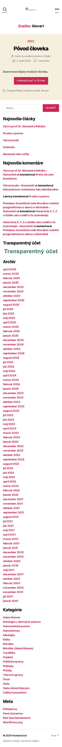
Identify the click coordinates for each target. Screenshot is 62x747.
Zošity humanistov (15, 692)
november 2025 (13, 291)
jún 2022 (8, 472)
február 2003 (11, 583)
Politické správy (13, 661)
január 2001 (10, 600)
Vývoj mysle (11, 140)
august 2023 (11, 410)
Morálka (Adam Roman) (18, 648)
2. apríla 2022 (24, 60)
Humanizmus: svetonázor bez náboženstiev (30, 189)
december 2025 (13, 287)
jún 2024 (8, 366)
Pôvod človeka (31, 48)
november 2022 (13, 450)
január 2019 (10, 565)
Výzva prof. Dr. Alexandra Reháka (24, 126)
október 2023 (11, 401)
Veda (6, 683)
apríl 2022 (9, 481)
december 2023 (13, 393)
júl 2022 (8, 468)
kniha (37, 90)
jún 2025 (8, 313)
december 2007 (13, 574)
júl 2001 (8, 596)
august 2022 (11, 463)
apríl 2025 (9, 322)
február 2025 (11, 331)
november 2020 (13, 556)
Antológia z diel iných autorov (22, 621)
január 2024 (10, 388)
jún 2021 (8, 525)
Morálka (8, 643)
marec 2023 (11, 432)
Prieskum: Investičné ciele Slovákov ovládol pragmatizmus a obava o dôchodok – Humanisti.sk (31, 207)
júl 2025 (8, 309)
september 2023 (13, 406)
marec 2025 (11, 326)
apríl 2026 (9, 269)
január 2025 (10, 335)
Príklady (8, 666)
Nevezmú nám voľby (16, 154)
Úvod (6, 679)
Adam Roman (11, 617)
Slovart (45, 90)
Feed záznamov (13, 713)
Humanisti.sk (19, 735)
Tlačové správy (13, 674)
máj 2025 (9, 317)
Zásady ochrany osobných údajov (21, 740)
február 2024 (11, 384)
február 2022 (11, 490)
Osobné (8, 657)
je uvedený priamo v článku (36, 56)
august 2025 (11, 304)
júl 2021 (8, 521)
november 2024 (13, 344)
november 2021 (13, 503)
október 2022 (11, 455)
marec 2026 (11, 273)
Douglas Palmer (15, 90)
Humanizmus (11, 630)
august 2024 (11, 357)
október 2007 (11, 578)
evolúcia (28, 90)
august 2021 (11, 516)
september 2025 (13, 300)
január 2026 (10, 282)
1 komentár (43, 60)
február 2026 (11, 278)
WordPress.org (12, 722)
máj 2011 (8, 569)
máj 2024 (9, 371)
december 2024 (13, 340)
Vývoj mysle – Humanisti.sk (20, 185)
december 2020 (13, 552)
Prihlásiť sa (10, 709)
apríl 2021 (9, 534)
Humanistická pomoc (16, 626)
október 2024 (11, 348)
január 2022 (10, 494)
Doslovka (9, 147)
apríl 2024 (9, 375)
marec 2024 (11, 379)
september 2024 (13, 353)
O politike (9, 652)
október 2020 (11, 561)
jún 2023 (8, 419)
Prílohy (7, 670)
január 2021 (10, 547)
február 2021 (11, 543)
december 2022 (13, 446)
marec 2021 (10, 539)
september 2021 (13, 512)
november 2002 (13, 587)
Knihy (31, 41)
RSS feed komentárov (17, 717)
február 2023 (11, 437)
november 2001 (13, 592)
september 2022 (13, 459)
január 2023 (10, 441)
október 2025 (11, 295)
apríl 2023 (9, 428)
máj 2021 (9, 530)
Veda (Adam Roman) (16, 688)
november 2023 (13, 397)
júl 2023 (8, 415)
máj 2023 (9, 424)
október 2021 (11, 508)
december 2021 (13, 499)
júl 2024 (8, 362)
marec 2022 (10, 485)
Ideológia (9, 635)
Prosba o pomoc (13, 133)
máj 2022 (9, 477)
